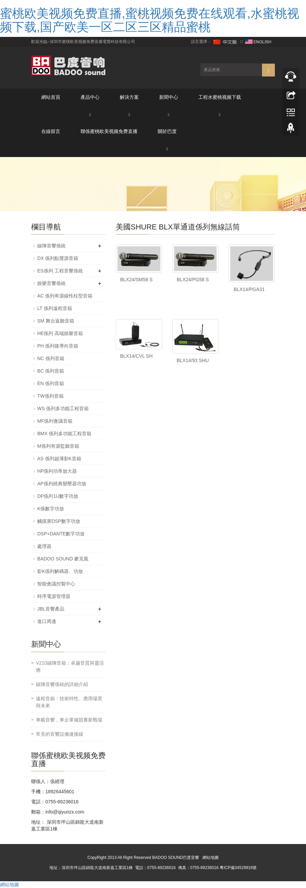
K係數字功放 (50, 508)
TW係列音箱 (50, 396)
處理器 (44, 546)
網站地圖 (210, 857)
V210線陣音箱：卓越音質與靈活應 (70, 666)
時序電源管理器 (53, 596)
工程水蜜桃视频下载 (219, 97)
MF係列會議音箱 (54, 421)
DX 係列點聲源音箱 (57, 258)
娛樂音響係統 (51, 283)
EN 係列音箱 (50, 383)
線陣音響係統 (51, 245)
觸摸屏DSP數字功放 (58, 521)
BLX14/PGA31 (249, 289)
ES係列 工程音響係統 (60, 270)
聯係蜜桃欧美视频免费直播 (109, 131)
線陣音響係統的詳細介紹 (62, 684)
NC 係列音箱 (50, 358)
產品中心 (90, 97)
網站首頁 (50, 97)
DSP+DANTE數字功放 (61, 533)
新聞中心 (168, 97)
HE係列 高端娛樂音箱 (60, 333)
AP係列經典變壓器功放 (61, 483)
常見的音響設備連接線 (59, 734)
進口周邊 (46, 621)
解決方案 (129, 97)
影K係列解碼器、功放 (60, 571)
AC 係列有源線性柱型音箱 (64, 295)
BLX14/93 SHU (193, 360)
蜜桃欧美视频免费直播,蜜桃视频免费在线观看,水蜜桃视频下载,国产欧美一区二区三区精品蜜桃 (149, 20)
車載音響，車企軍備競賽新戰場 (69, 720)
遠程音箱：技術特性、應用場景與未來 (69, 702)
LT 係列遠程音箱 (54, 308)
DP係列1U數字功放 (57, 496)
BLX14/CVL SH (136, 356)
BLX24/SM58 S (136, 279)
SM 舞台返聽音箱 (55, 321)
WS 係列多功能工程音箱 (63, 408)
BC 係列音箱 (50, 371)
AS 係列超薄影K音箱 (59, 458)
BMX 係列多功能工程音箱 (64, 433)
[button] (90, 114)
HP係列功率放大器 (57, 471)
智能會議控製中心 (56, 583)
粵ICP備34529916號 (238, 867)
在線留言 (50, 131)
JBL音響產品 (50, 609)
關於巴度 (167, 131)
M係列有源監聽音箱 (58, 446)
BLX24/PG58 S (193, 279)
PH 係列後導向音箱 (57, 346)
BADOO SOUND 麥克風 (62, 558)
